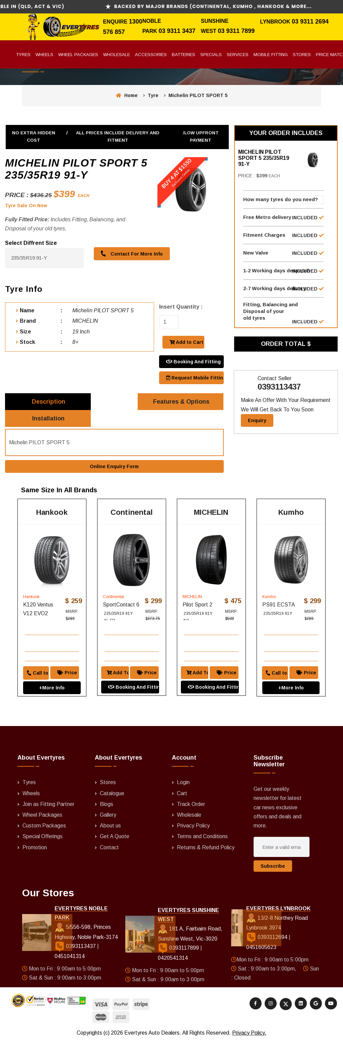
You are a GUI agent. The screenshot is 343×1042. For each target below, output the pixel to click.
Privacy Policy (193, 826)
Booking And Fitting (193, 361)
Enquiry (257, 420)
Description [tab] (48, 401)
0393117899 (179, 949)
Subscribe (273, 867)
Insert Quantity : (181, 307)
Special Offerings (42, 837)
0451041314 (70, 957)
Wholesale (116, 54)
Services (238, 54)
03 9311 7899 (236, 31)
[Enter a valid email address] (281, 848)
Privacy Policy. (249, 1034)
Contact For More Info (131, 253)
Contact (109, 848)
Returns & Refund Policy (205, 848)
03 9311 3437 (176, 31)
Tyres (23, 54)
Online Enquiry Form (114, 467)
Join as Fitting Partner (48, 805)
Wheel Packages (78, 54)
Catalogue (112, 794)
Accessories (151, 54)
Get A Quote (114, 837)
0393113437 (279, 387)
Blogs (106, 805)
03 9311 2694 (310, 21)
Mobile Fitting (271, 54)
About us (110, 826)
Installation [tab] (48, 418)
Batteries (183, 54)
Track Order (191, 805)
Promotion (34, 848)
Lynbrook (276, 22)
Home (127, 95)
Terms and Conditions (202, 837)
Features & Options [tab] (181, 401)
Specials (211, 54)
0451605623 (261, 948)
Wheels (44, 54)
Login (183, 783)
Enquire (116, 22)
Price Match (68, 673)
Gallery (108, 816)
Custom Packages (44, 826)
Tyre (153, 95)
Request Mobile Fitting (195, 377)
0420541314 (173, 959)
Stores (302, 54)
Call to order (37, 673)
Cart (182, 794)
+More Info (52, 688)
